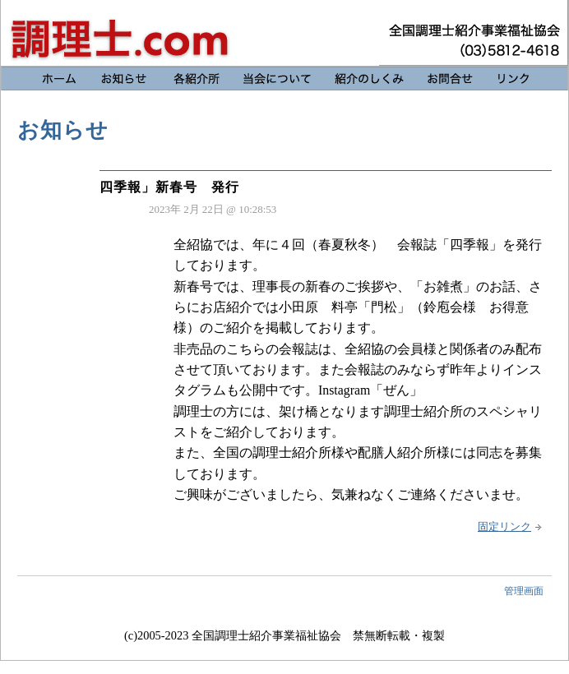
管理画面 (524, 591)
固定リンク (504, 526)
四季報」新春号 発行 (169, 187)
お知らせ (284, 33)
